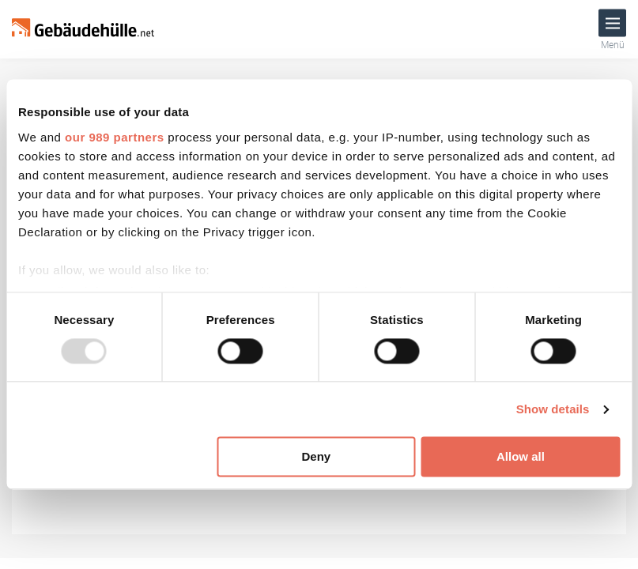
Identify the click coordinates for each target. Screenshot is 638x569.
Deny (315, 457)
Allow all (520, 457)
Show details (553, 409)
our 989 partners (114, 137)
